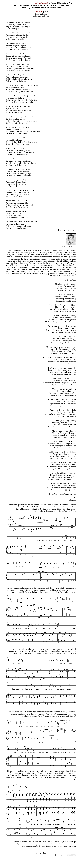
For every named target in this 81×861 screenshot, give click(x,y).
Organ (32, 5)
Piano (26, 5)
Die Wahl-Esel (41, 853)
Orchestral (54, 5)
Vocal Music (18, 5)
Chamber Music (42, 5)
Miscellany (51, 7)
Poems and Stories (39, 7)
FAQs (59, 7)
